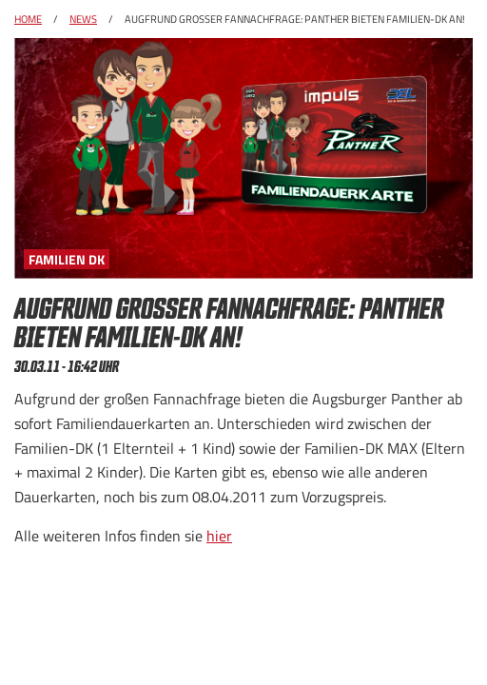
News (83, 19)
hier (219, 535)
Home (28, 19)
